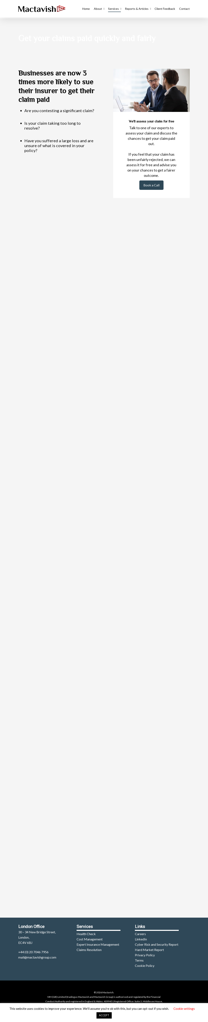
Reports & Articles (138, 9)
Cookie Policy (144, 965)
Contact (184, 9)
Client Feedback (165, 9)
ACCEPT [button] (104, 1015)
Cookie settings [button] (184, 1008)
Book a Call (151, 185)
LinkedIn (141, 939)
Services (114, 9)
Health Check (86, 934)
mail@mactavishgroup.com (37, 957)
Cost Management (90, 939)
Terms (139, 960)
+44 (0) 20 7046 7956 (33, 952)
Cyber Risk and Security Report (156, 944)
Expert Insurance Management (98, 944)
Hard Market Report (149, 950)
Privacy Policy (145, 955)
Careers (140, 934)
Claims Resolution (89, 950)
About (99, 9)
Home (86, 9)
